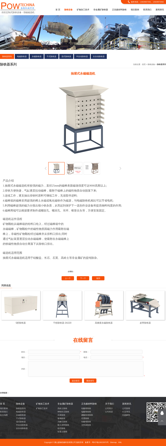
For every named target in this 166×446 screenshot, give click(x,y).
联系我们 (147, 9)
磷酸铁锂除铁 (87, 415)
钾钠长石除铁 (63, 412)
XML (120, 442)
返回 (98, 278)
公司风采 (109, 412)
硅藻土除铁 (62, 432)
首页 (144, 64)
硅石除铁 (61, 428)
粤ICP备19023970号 (100, 442)
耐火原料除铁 (63, 425)
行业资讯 (126, 412)
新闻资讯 (160, 9)
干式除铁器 (51, 56)
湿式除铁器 (66, 56)
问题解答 (126, 415)
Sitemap (113, 442)
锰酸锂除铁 (86, 412)
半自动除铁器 (82, 56)
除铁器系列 (7, 56)
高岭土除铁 (62, 408)
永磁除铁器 (37, 56)
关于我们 (109, 404)
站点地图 (4, 415)
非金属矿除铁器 (100, 9)
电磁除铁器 (22, 56)
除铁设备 (68, 9)
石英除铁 (61, 415)
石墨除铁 (85, 418)
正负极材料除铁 (119, 9)
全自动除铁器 (99, 56)
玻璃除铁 (61, 418)
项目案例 (135, 9)
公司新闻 (126, 408)
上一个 (68, 278)
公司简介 (109, 408)
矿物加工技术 (83, 9)
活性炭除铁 (86, 425)
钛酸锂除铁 (86, 422)
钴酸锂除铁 (86, 408)
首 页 (57, 9)
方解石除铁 (62, 422)
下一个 (83, 278)
